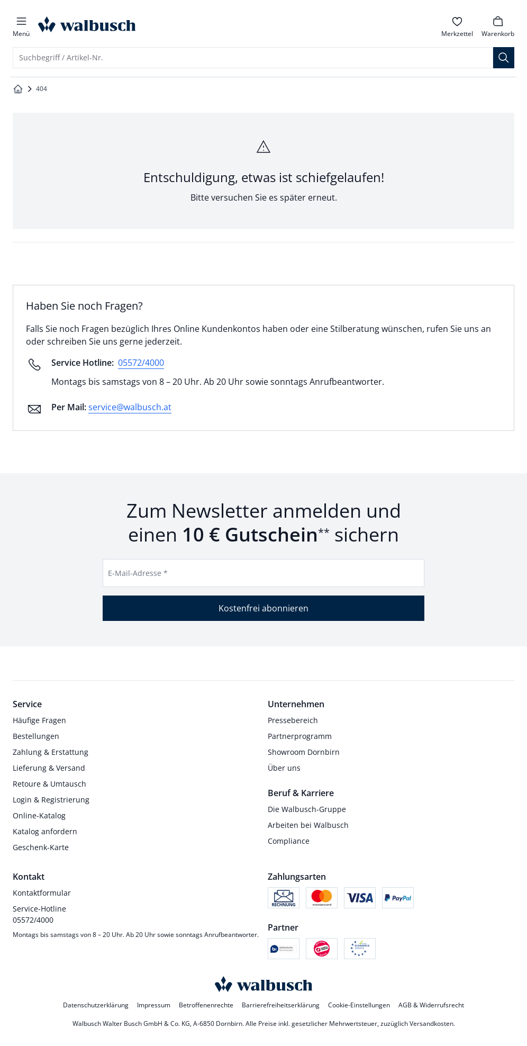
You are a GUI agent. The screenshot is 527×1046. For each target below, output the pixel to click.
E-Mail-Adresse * (138, 573)
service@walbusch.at (129, 407)
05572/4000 (141, 362)
